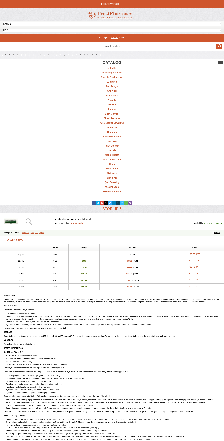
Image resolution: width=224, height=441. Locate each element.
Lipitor (41, 233)
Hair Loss (112, 141)
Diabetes (112, 132)
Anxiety (112, 100)
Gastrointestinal (112, 136)
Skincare (112, 173)
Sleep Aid (112, 178)
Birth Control (112, 114)
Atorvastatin (77, 223)
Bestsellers (112, 68)
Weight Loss (112, 187)
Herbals (112, 150)
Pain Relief (112, 168)
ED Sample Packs (112, 72)
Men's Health (112, 155)
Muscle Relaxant (112, 159)
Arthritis (112, 104)
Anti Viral (112, 91)
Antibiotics (112, 95)
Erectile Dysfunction (112, 77)
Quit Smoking (112, 182)
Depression (112, 127)
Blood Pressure (112, 118)
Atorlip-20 (34, 233)
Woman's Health (112, 191)
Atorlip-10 (25, 233)
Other (112, 164)
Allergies (112, 82)
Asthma (112, 109)
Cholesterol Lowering (112, 123)
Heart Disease (112, 146)
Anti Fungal (112, 86)
